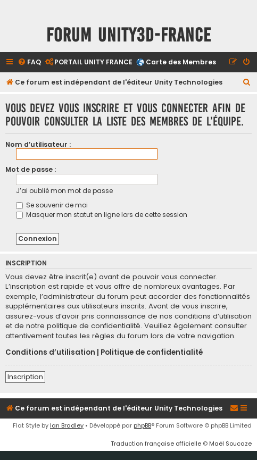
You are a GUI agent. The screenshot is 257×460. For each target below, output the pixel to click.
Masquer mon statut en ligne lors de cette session (101, 214)
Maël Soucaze (230, 443)
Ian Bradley (67, 425)
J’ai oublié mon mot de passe (64, 191)
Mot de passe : (30, 169)
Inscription (25, 377)
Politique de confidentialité (152, 352)
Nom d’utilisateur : (38, 144)
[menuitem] (29, 62)
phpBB (142, 425)
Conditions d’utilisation (50, 352)
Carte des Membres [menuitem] (181, 61)
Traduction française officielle (156, 443)
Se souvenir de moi (52, 205)
